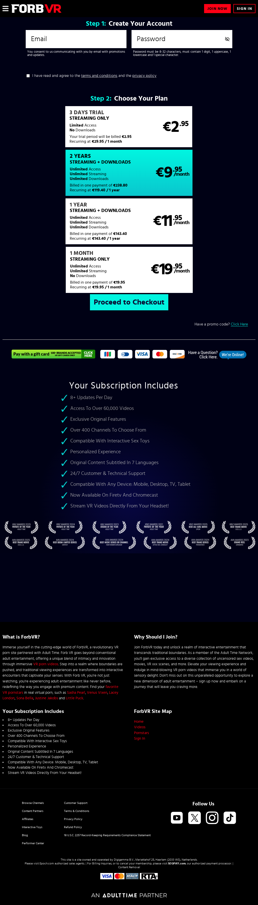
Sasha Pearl (76, 693)
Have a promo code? (221, 232)
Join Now (217, 9)
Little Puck (74, 698)
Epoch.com (47, 863)
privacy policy (144, 76)
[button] (65, 129)
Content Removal (129, 867)
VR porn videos (45, 664)
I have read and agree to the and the (94, 76)
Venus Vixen (97, 693)
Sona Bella (24, 698)
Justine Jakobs (46, 698)
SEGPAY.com (177, 863)
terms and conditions (99, 76)
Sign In (244, 9)
